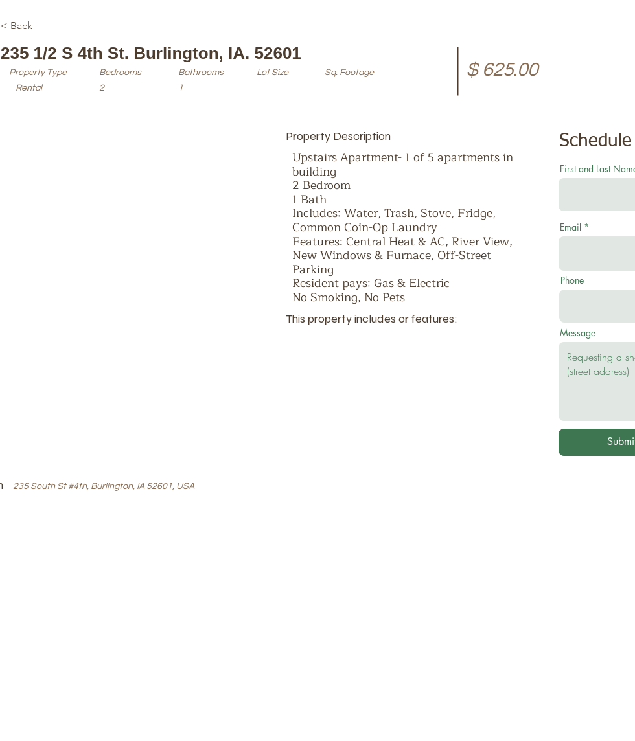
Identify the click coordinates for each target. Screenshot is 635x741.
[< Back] (47, 26)
